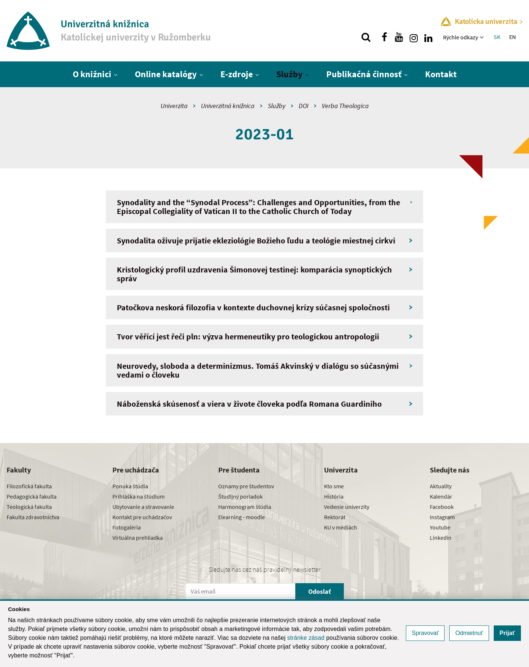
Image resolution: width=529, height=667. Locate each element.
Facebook (442, 506)
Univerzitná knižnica (228, 105)
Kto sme (334, 486)
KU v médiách (340, 527)
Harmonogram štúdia (244, 506)
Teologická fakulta (29, 506)
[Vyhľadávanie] (366, 37)
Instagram (442, 517)
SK (497, 36)
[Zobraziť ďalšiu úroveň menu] (482, 37)
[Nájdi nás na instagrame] (413, 37)
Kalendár (441, 496)
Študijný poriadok (240, 496)
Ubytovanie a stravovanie (143, 506)
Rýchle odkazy (460, 37)
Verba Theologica (345, 105)
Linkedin (440, 537)
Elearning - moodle (241, 517)
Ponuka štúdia (130, 486)
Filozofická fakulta (29, 486)
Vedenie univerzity (346, 506)
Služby (289, 74)
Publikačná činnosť (364, 74)
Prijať (507, 633)
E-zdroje (236, 74)
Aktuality (440, 486)
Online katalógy (166, 74)
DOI (304, 105)
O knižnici (92, 74)
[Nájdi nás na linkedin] (428, 37)
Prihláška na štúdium (138, 496)
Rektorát (334, 517)
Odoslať (319, 591)
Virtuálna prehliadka (137, 537)
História (333, 496)
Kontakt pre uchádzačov (142, 517)
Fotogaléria (126, 527)
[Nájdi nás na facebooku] (384, 37)
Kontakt (441, 74)
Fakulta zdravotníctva (33, 517)
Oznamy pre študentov (246, 486)
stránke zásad (306, 638)
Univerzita (174, 105)
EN (512, 36)
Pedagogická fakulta (32, 496)
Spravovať (425, 633)
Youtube (440, 527)
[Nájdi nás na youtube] (399, 37)
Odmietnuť (469, 633)
